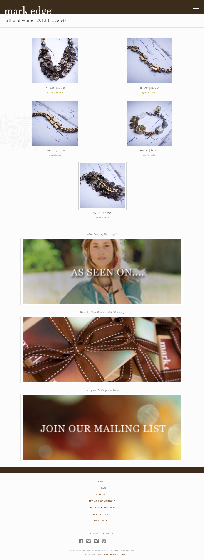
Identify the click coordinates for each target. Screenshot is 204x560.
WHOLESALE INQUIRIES (102, 508)
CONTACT (102, 494)
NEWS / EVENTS (102, 514)
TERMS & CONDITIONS (102, 501)
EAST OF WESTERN (113, 554)
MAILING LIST (102, 521)
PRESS (102, 488)
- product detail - (55, 92)
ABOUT (102, 481)
